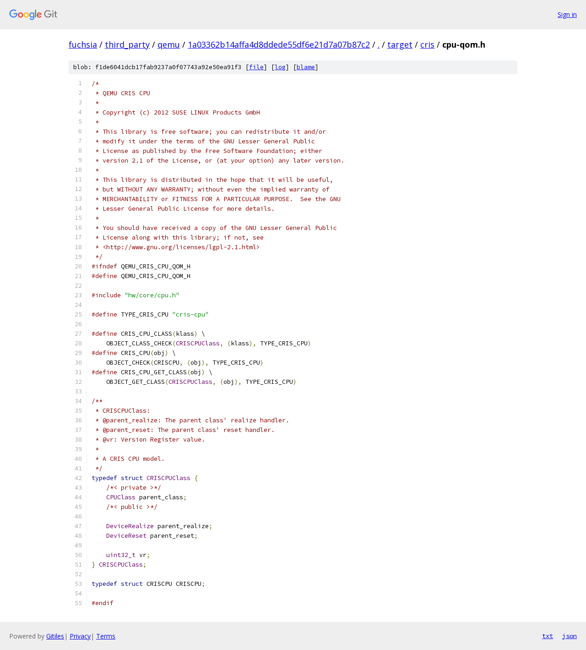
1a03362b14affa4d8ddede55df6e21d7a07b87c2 (279, 44)
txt (547, 636)
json (569, 636)
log (280, 67)
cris (427, 44)
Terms (105, 636)
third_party (127, 44)
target (399, 44)
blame (306, 67)
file (256, 67)
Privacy (80, 636)
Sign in (567, 14)
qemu (168, 44)
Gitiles (55, 636)
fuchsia (83, 44)
